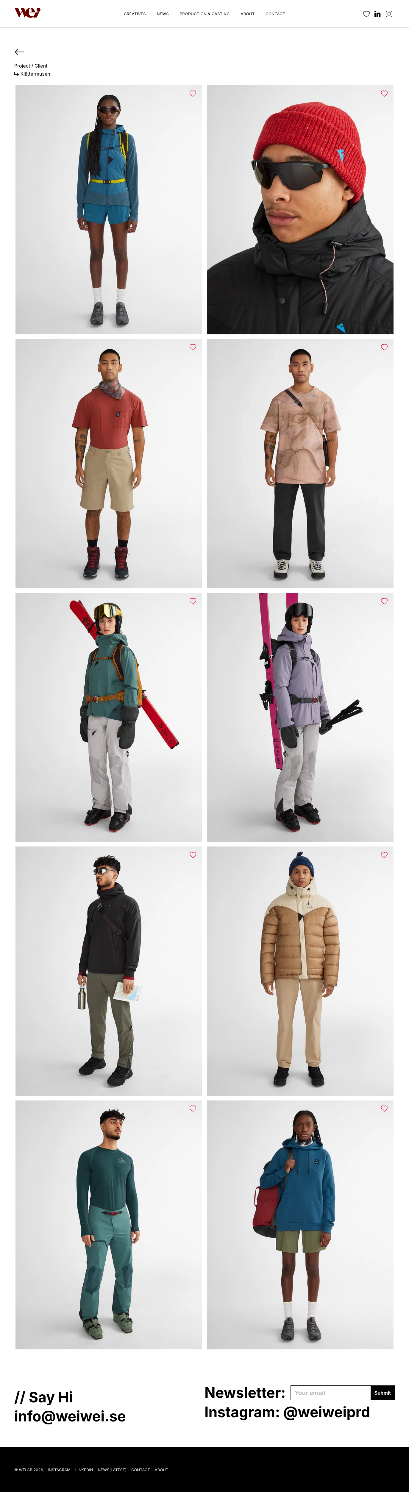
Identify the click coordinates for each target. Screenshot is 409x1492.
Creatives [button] (135, 13)
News (163, 13)
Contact (275, 13)
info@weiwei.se (70, 1416)
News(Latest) (112, 1469)
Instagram (59, 1469)
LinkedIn (84, 1469)
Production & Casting (205, 13)
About (248, 13)
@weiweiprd (326, 1412)
